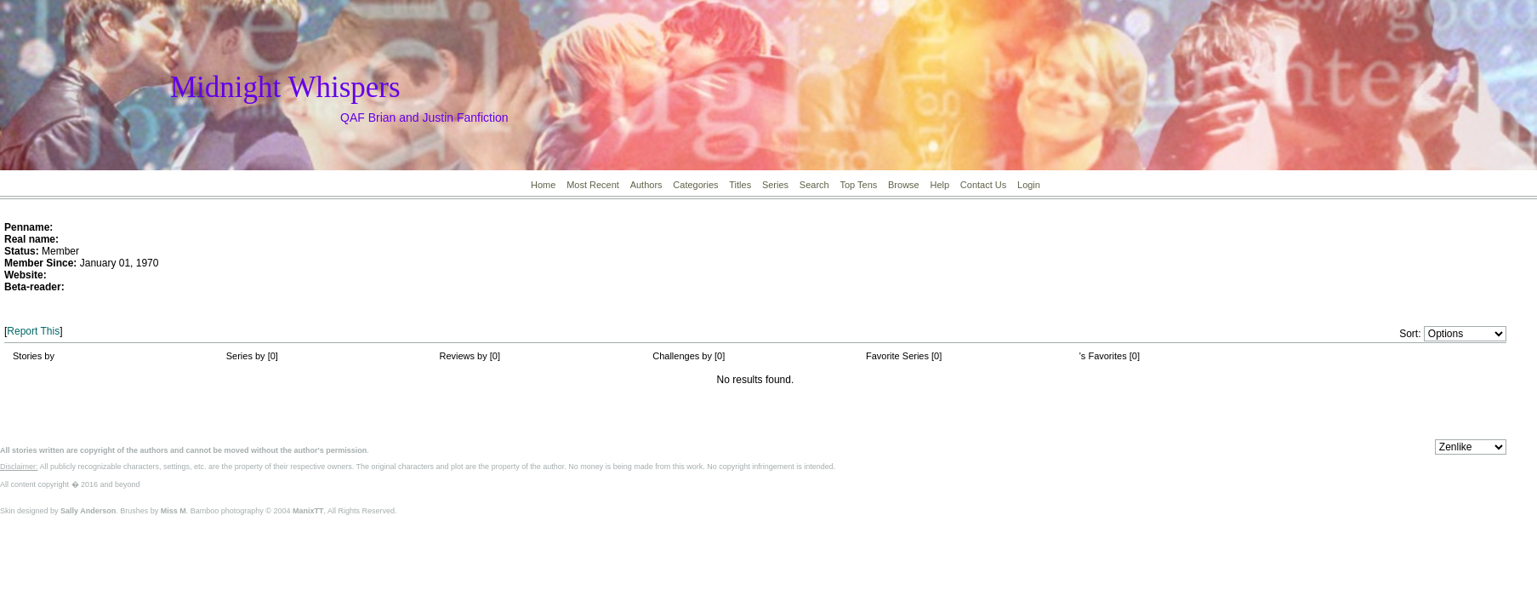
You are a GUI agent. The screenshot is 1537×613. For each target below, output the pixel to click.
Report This (33, 331)
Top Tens (858, 185)
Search (814, 185)
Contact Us (983, 185)
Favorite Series (897, 356)
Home (543, 185)
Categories (695, 185)
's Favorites (1103, 356)
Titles (740, 185)
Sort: (1409, 334)
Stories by (33, 356)
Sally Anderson (88, 511)
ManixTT (308, 511)
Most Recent (592, 185)
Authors (646, 185)
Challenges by (683, 356)
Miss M (173, 511)
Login (1028, 185)
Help (939, 185)
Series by (247, 356)
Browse (903, 185)
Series (775, 185)
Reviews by (465, 356)
